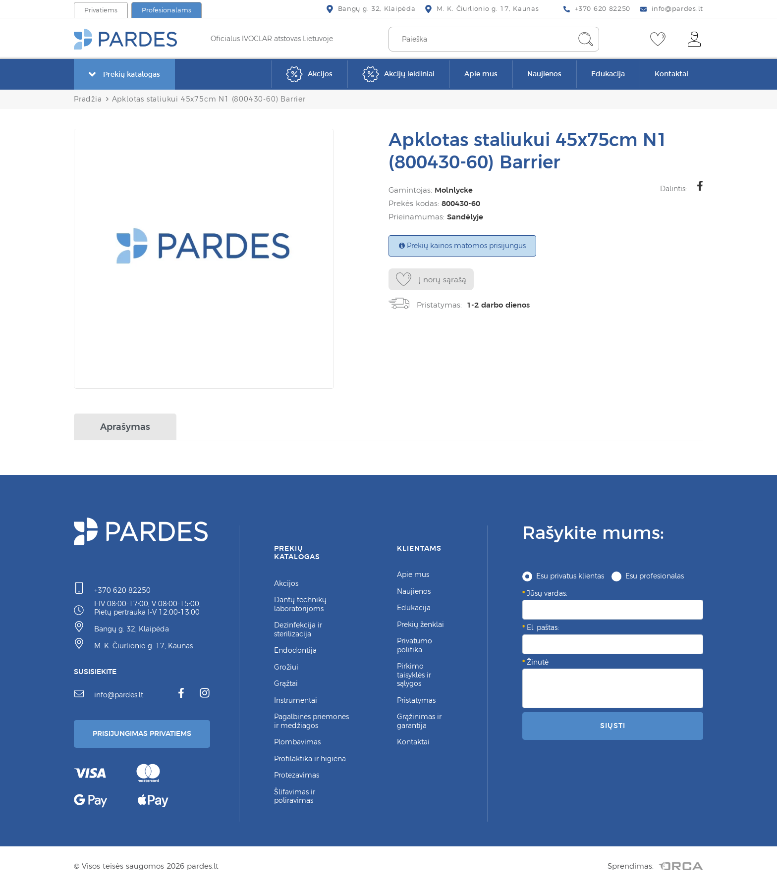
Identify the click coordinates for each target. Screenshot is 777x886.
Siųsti (612, 726)
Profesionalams (166, 10)
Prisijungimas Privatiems (142, 733)
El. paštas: (543, 627)
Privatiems (100, 10)
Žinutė (538, 662)
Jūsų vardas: (547, 593)
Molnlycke (454, 190)
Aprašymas (125, 426)
